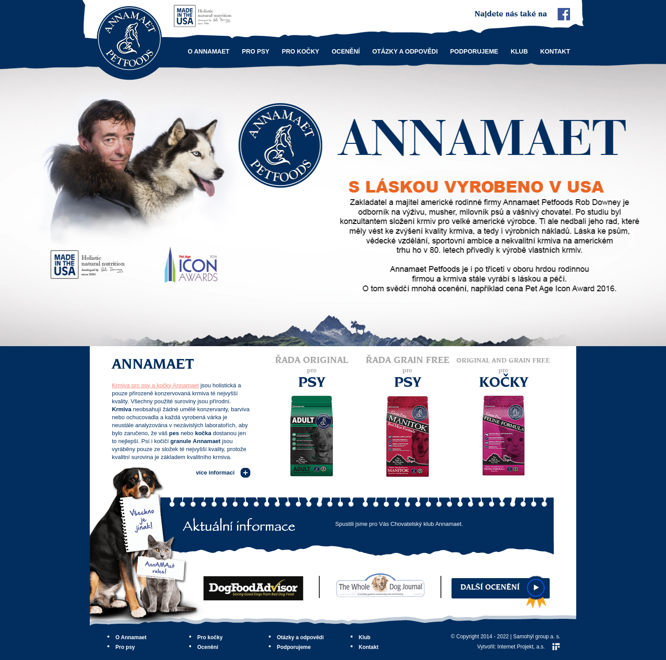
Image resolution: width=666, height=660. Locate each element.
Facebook (564, 14)
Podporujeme (474, 51)
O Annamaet (209, 51)
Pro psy (255, 51)
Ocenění (346, 51)
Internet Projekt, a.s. (521, 647)
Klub (519, 51)
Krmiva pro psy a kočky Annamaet (155, 385)
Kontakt (555, 51)
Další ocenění (490, 587)
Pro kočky (300, 51)
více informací (215, 472)
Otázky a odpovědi (405, 51)
